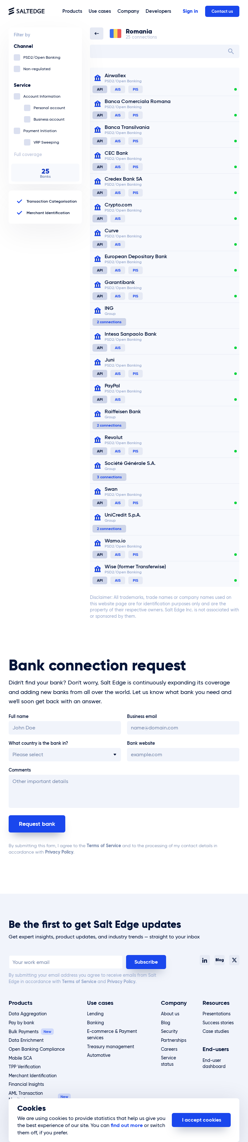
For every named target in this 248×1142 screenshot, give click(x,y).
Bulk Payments (23, 1031)
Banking (95, 1023)
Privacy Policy (59, 852)
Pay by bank (21, 1023)
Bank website (141, 743)
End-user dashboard (214, 1063)
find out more (127, 1125)
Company (174, 1002)
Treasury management (110, 1046)
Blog (165, 1023)
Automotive (98, 1055)
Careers (169, 1049)
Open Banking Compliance (37, 1049)
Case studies (216, 1031)
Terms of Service (104, 845)
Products (20, 1002)
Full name (18, 716)
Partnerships (173, 1040)
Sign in (190, 11)
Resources (216, 1002)
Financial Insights (26, 1084)
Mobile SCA (20, 1058)
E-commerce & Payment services (112, 1034)
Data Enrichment (26, 1040)
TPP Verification (25, 1067)
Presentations (216, 1014)
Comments (20, 770)
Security (169, 1031)
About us (170, 1014)
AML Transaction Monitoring (26, 1096)
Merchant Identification (33, 1076)
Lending (95, 1014)
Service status (168, 1061)
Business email (142, 716)
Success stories (218, 1023)
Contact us (222, 11)
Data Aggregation (28, 1014)
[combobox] (164, 51)
